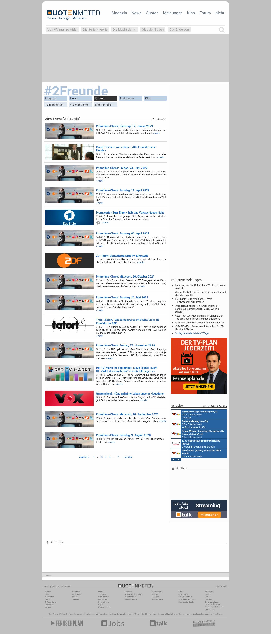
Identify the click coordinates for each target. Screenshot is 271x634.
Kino (191, 12)
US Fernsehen (101, 614)
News (136, 12)
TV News (112, 614)
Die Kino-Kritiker (185, 597)
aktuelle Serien (171, 614)
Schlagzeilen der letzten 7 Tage (192, 333)
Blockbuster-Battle (186, 602)
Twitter (48, 607)
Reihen (75, 597)
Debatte (155, 594)
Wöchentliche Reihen (79, 105)
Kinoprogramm (185, 614)
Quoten (152, 12)
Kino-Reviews (157, 599)
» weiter (127, 457)
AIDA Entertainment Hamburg (194, 414)
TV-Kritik (155, 597)
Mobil (47, 599)
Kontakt (208, 599)
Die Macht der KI (124, 29)
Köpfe (100, 604)
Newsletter (49, 597)
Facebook (49, 604)
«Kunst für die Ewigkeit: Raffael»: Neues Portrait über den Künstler (200, 293)
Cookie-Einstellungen (214, 607)
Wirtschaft (102, 599)
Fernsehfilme (158, 614)
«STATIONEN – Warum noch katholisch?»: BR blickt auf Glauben (199, 328)
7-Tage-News (50, 602)
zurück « (84, 457)
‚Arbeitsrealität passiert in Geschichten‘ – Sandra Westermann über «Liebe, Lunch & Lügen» (197, 308)
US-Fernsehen (104, 607)
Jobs (207, 597)
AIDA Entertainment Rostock (197, 433)
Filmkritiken (89, 614)
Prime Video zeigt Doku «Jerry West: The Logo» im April (200, 286)
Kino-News (183, 594)
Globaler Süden (153, 29)
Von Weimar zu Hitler (62, 29)
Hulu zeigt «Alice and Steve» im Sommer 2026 (199, 322)
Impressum (210, 609)
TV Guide (136, 614)
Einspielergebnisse (186, 599)
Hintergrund (77, 594)
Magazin (119, 12)
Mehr (219, 12)
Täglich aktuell (54, 104)
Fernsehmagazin (76, 614)
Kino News (53, 614)
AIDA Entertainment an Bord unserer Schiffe (189, 424)
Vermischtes (103, 597)
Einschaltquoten (124, 614)
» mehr (156, 133)
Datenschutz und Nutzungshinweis (212, 603)
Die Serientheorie (95, 29)
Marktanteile (103, 104)
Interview (75, 599)
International (103, 602)
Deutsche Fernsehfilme (202, 614)
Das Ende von (179, 29)
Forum (205, 12)
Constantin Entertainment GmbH (195, 443)
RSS (47, 594)
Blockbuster (146, 614)
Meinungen (173, 12)
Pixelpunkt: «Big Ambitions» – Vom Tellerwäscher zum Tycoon (193, 300)
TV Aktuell (63, 614)
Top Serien (217, 614)
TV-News (102, 594)
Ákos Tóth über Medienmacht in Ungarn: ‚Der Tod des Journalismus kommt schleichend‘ (199, 317)
